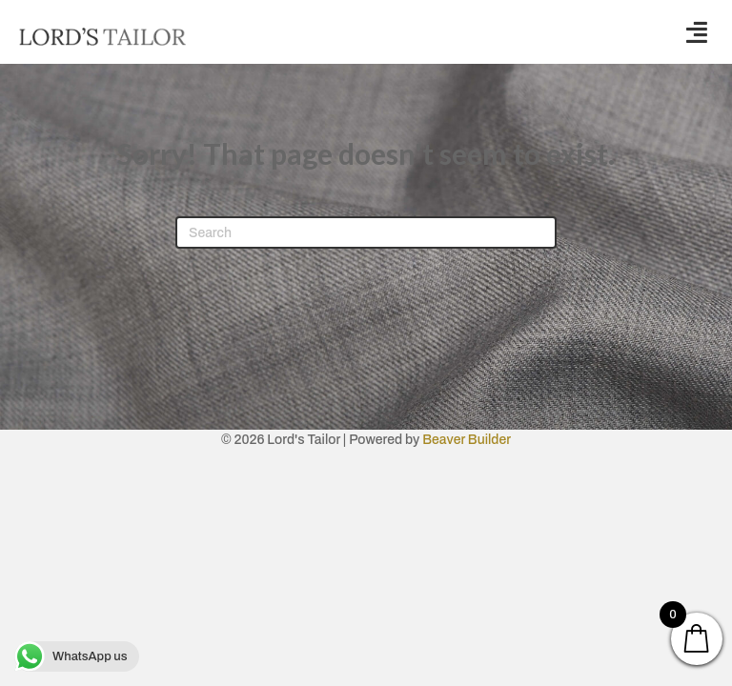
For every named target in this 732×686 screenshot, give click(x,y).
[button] (697, 32)
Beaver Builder (466, 440)
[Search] (366, 232)
